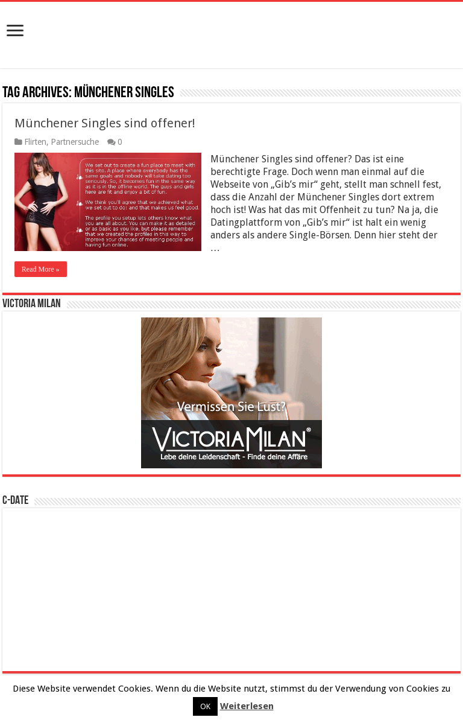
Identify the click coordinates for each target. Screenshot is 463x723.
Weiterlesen (247, 706)
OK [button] (205, 706)
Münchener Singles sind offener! (104, 123)
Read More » (41, 269)
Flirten (35, 142)
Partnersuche (75, 142)
